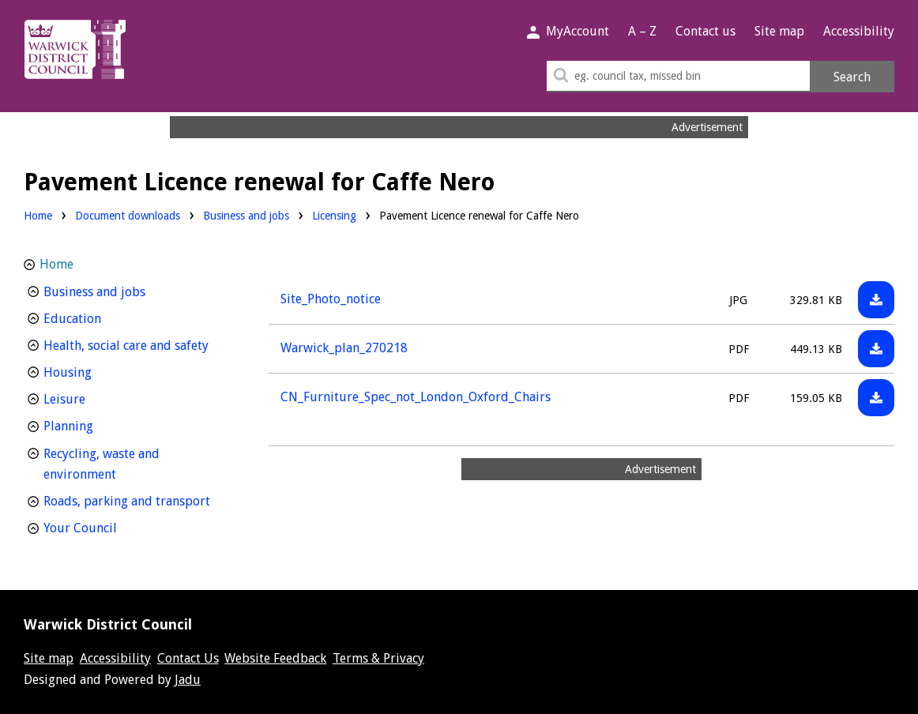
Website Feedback (275, 658)
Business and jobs (246, 214)
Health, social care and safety (136, 344)
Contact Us (188, 658)
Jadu (188, 679)
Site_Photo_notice (330, 298)
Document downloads (127, 215)
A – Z (642, 31)
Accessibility (858, 31)
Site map (779, 31)
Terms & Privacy (378, 658)
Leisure (93, 398)
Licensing (334, 214)
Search (852, 77)
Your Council (109, 526)
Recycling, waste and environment (109, 464)
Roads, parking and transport (136, 499)
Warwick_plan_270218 (344, 347)
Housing (96, 371)
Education (101, 317)
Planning (97, 424)
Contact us (705, 31)
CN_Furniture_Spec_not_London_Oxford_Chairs (415, 396)
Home (38, 215)
